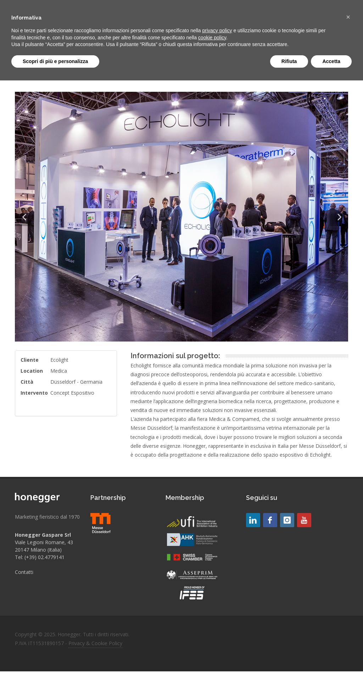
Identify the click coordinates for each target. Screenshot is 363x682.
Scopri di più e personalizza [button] (55, 61)
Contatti (24, 572)
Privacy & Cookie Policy (95, 643)
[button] (348, 17)
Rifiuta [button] (289, 61)
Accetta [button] (331, 61)
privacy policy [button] (217, 30)
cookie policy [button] (212, 37)
